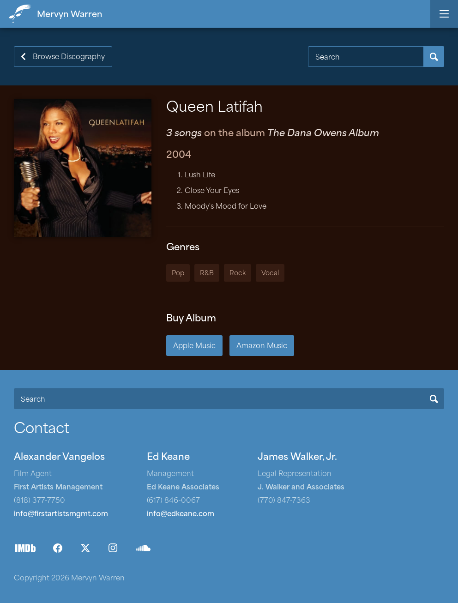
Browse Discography (69, 57)
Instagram (113, 548)
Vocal (270, 273)
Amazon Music (261, 346)
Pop (178, 273)
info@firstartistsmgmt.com (61, 514)
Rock (237, 273)
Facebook (57, 548)
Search (433, 56)
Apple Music (194, 346)
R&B (207, 273)
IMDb (25, 548)
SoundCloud (143, 548)
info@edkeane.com (180, 514)
